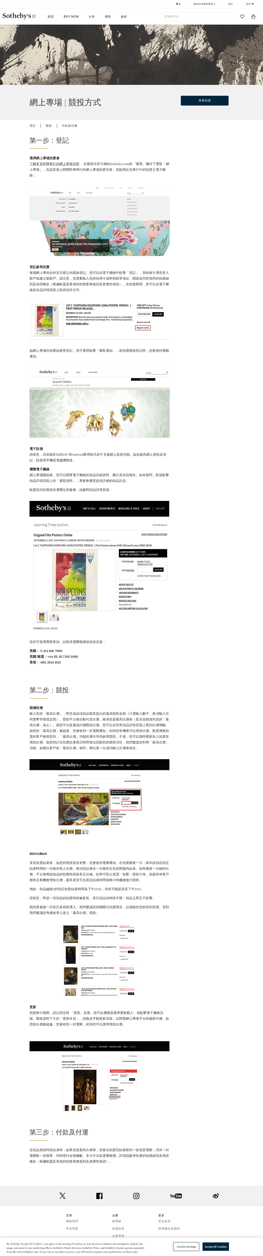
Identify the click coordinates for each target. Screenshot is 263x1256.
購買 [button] (51, 16)
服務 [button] (124, 16)
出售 (92, 16)
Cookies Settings (186, 1246)
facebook (99, 1196)
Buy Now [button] (71, 16)
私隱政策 (118, 1228)
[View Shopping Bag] (253, 16)
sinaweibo (216, 1195)
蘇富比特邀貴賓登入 (205, 4)
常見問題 (72, 1228)
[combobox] (198, 16)
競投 (49, 125)
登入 (178, 4)
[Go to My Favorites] (242, 16)
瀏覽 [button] (108, 16)
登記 (33, 125)
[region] (131, 1247)
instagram (136, 1196)
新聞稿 (116, 1221)
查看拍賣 (205, 100)
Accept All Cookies (216, 1246)
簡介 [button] (230, 4)
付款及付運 (69, 125)
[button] (100, 142)
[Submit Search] (230, 16)
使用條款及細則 (169, 1228)
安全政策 (164, 1221)
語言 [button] (248, 4)
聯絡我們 (72, 1221)
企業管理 (118, 1236)
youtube (176, 1195)
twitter (62, 1196)
